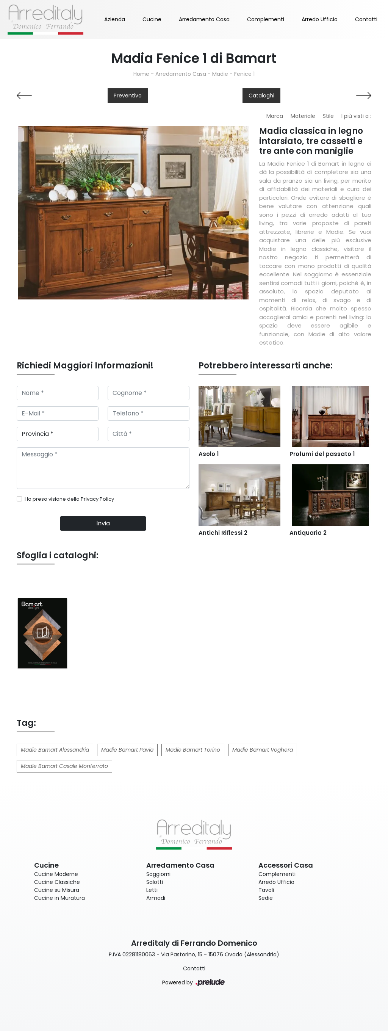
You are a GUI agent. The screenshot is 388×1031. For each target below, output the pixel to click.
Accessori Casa (285, 865)
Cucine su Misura (56, 890)
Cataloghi (261, 95)
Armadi (155, 898)
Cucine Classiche (57, 882)
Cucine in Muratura (59, 898)
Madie (220, 74)
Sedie (265, 898)
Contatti (366, 19)
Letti (152, 890)
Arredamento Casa (204, 19)
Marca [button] (274, 116)
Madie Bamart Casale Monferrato (64, 766)
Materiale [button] (303, 116)
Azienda (114, 19)
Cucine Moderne (56, 874)
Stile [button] (328, 116)
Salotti (154, 882)
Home (141, 74)
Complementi (265, 19)
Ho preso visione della (69, 499)
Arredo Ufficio (320, 19)
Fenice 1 (244, 74)
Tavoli (266, 890)
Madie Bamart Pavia (127, 750)
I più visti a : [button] (356, 116)
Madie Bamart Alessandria (55, 750)
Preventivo (128, 95)
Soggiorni (158, 874)
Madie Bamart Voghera (262, 750)
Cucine (151, 19)
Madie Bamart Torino (193, 750)
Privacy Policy (97, 499)
